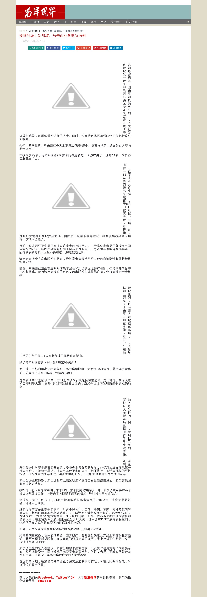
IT (65, 21)
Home (22, 31)
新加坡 (22, 21)
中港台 (35, 21)
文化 (103, 21)
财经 (56, 21)
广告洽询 (131, 21)
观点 (93, 21)
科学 (73, 21)
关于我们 (116, 21)
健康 (83, 21)
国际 (46, 21)
